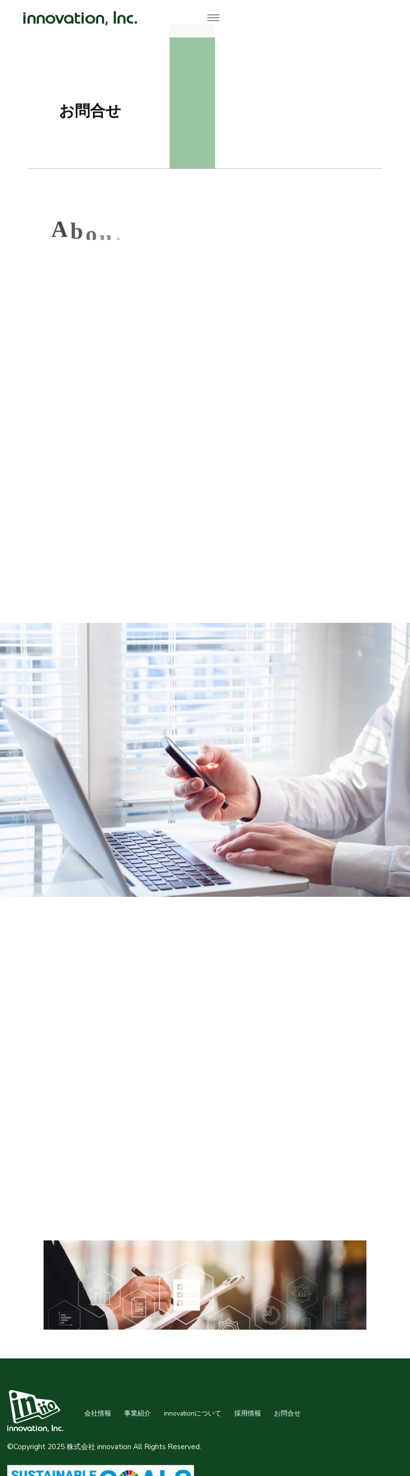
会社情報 (97, 1413)
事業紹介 (137, 1413)
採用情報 (247, 1413)
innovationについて (192, 1413)
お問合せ (287, 1413)
